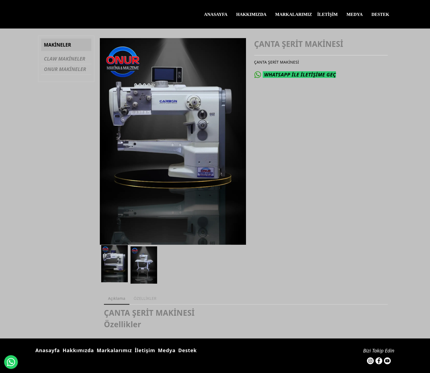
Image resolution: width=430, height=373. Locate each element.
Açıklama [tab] (116, 298)
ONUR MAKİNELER (65, 69)
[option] (173, 141)
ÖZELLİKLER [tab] (145, 298)
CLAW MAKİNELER (64, 58)
